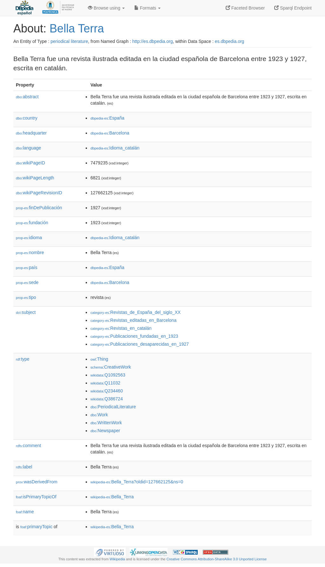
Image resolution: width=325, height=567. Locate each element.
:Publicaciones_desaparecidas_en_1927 (139, 344)
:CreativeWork (110, 367)
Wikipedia (117, 559)
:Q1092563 (107, 374)
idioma (29, 237)
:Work (99, 414)
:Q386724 (106, 398)
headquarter (31, 132)
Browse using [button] (106, 7)
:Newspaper (105, 430)
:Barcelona (109, 132)
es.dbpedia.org (229, 41)
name (25, 511)
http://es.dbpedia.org (152, 41)
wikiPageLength (35, 177)
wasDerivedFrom (36, 481)
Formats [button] (147, 7)
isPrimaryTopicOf (36, 496)
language (28, 147)
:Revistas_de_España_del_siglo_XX (135, 312)
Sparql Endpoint (293, 7)
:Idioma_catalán (114, 147)
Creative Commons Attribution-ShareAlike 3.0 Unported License (216, 559)
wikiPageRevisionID (39, 192)
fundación (32, 222)
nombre (30, 252)
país (26, 267)
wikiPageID (30, 162)
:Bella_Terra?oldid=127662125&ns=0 (136, 481)
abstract (27, 96)
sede (27, 282)
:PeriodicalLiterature (113, 406)
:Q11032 (105, 382)
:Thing (99, 359)
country (26, 118)
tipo (26, 297)
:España (107, 118)
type (23, 359)
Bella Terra (77, 28)
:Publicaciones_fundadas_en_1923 (134, 336)
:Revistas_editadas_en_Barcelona (133, 320)
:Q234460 (106, 390)
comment (28, 445)
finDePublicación (39, 207)
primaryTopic (36, 526)
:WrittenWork (106, 422)
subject (26, 312)
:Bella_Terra (112, 496)
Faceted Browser (245, 7)
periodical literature (69, 41)
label (24, 466)
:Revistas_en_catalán (120, 328)
